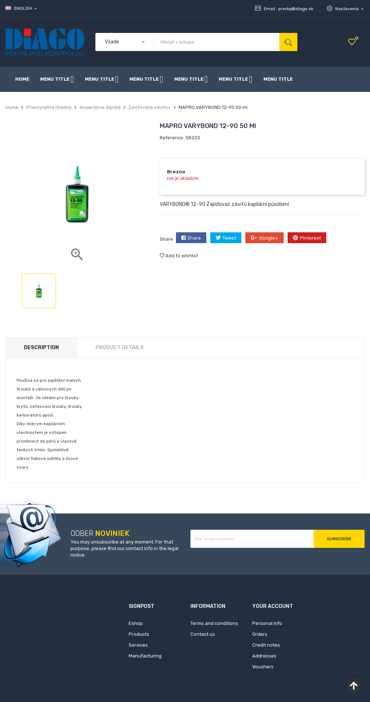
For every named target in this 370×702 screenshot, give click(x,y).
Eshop (136, 623)
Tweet (229, 238)
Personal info (267, 623)
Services (138, 645)
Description (41, 347)
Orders (259, 634)
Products (139, 634)
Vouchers (263, 666)
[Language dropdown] (21, 8)
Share (194, 238)
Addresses (264, 656)
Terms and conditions (214, 623)
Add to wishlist (179, 255)
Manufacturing (145, 656)
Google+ (268, 238)
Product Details (119, 347)
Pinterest (310, 238)
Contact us (202, 634)
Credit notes (266, 645)
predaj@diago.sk (295, 8)
